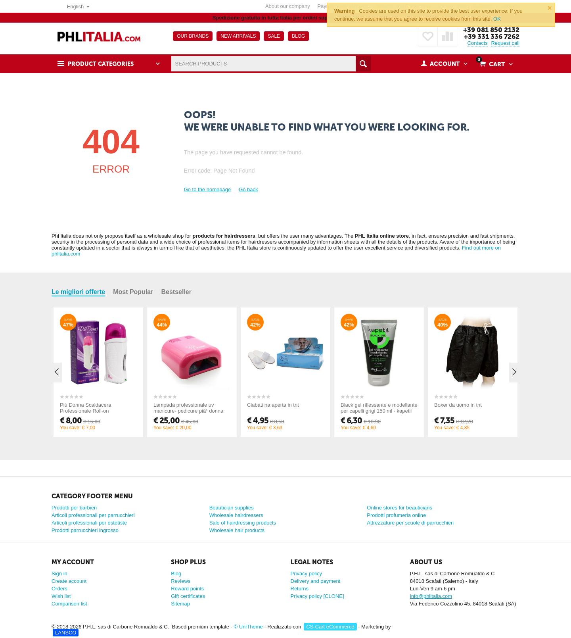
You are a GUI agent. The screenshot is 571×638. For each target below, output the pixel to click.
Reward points (187, 589)
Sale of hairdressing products (242, 523)
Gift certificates (188, 596)
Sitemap (180, 604)
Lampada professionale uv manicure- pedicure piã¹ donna (188, 408)
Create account (69, 581)
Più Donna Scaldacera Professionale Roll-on (85, 408)
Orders (59, 589)
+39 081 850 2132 (490, 30)
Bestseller (176, 291)
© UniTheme (248, 627)
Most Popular (133, 291)
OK (497, 19)
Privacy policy (306, 574)
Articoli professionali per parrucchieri (93, 515)
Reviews (180, 581)
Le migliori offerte (78, 291)
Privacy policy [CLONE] (317, 596)
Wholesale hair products (236, 530)
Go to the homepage (207, 189)
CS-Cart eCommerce (330, 627)
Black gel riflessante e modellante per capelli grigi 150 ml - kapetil (379, 408)
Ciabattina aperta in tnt (273, 405)
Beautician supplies (231, 508)
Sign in (59, 574)
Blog (176, 574)
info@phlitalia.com (431, 596)
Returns (300, 589)
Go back (248, 189)
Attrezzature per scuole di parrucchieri (410, 523)
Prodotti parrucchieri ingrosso (85, 530)
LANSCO (65, 633)
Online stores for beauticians (399, 508)
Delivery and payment (316, 581)
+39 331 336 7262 (491, 36)
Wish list (61, 596)
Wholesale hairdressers (236, 515)
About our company (287, 6)
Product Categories (101, 63)
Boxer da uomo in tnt (458, 405)
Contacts (478, 43)
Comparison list (69, 604)
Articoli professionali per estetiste (89, 523)
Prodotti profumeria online (396, 515)
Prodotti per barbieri (74, 508)
